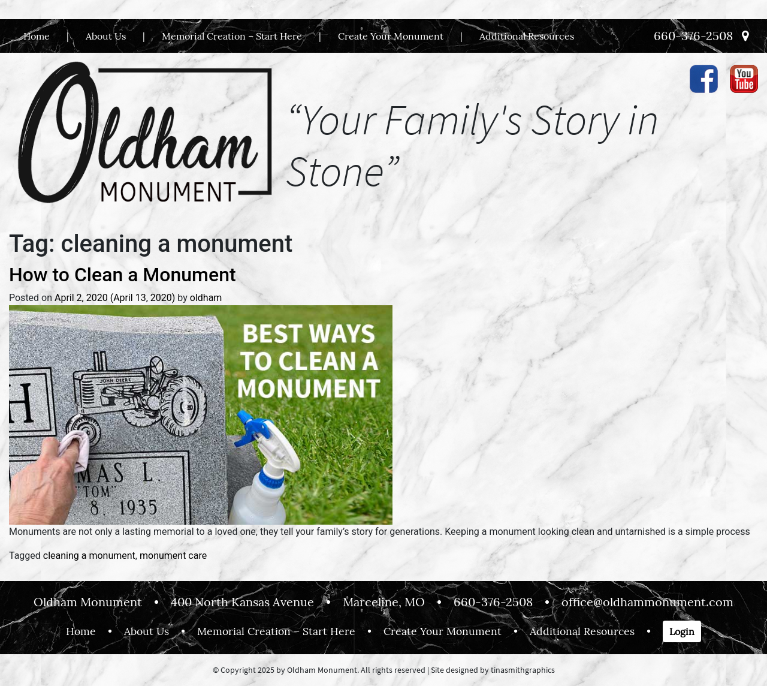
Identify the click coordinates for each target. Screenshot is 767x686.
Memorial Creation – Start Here (232, 36)
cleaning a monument (89, 555)
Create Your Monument (390, 36)
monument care (173, 555)
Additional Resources (526, 36)
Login (681, 631)
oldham (206, 297)
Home (36, 36)
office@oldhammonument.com (647, 601)
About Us (106, 36)
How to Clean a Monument (122, 274)
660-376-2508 (693, 35)
